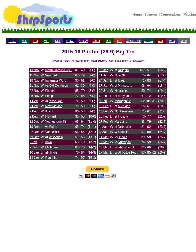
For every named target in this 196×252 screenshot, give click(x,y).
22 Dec (34, 132)
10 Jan (34, 152)
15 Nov (34, 75)
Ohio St (120, 75)
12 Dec (34, 121)
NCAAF (70, 41)
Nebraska (121, 91)
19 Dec (34, 127)
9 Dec (34, 116)
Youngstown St (55, 121)
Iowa (48, 142)
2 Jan (33, 142)
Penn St (50, 157)
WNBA (96, 41)
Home (137, 14)
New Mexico (53, 106)
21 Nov (34, 85)
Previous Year (60, 60)
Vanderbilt (52, 132)
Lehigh (49, 96)
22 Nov (34, 91)
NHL (57, 41)
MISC (184, 41)
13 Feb (103, 106)
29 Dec (34, 137)
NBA (35, 41)
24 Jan (103, 80)
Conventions (171, 14)
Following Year (80, 60)
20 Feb (103, 116)
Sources (151, 14)
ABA (160, 41)
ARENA (148, 41)
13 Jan (34, 157)
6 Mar (103, 132)
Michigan (51, 147)
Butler (53, 127)
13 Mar (103, 147)
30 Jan (103, 91)
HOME (12, 41)
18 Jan (103, 70)
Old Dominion (58, 85)
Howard (50, 116)
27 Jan (103, 85)
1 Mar (103, 127)
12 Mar (103, 142)
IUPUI (49, 111)
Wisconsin (56, 137)
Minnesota (125, 85)
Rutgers (123, 70)
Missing (190, 14)
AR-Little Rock (128, 152)
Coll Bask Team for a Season (126, 60)
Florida (50, 91)
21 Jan (103, 75)
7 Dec (34, 111)
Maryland (124, 96)
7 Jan (33, 147)
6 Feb (103, 96)
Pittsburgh (56, 101)
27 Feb (103, 121)
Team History (99, 60)
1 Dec (34, 101)
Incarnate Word (55, 80)
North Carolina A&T (58, 70)
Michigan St (123, 101)
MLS (108, 41)
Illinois (53, 152)
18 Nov (34, 80)
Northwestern (124, 111)
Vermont (51, 75)
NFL (24, 41)
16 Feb (103, 111)
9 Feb (103, 101)
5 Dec (34, 106)
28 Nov (34, 96)
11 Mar (103, 137)
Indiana (123, 116)
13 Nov (34, 70)
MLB (46, 41)
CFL (119, 41)
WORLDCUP (133, 41)
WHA (172, 41)
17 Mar (103, 152)
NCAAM (83, 41)
